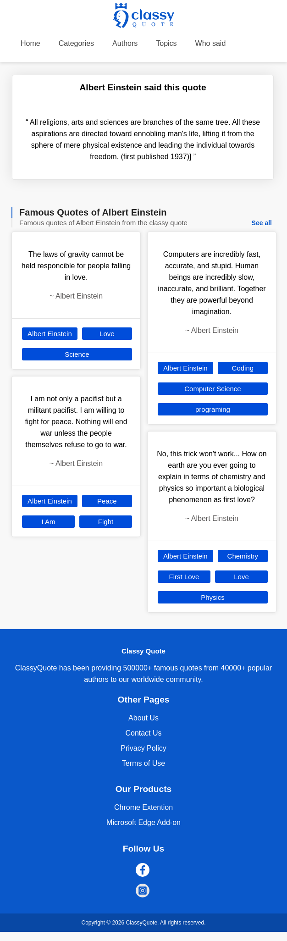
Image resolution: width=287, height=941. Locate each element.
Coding (243, 368)
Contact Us (143, 733)
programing (212, 409)
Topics (166, 43)
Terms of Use (143, 763)
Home (30, 43)
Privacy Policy (143, 748)
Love (107, 334)
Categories (76, 43)
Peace (107, 501)
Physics (213, 597)
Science (77, 354)
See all (262, 223)
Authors (125, 43)
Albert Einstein (50, 334)
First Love (184, 577)
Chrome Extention (143, 807)
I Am (48, 522)
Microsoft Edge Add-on (143, 822)
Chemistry (243, 556)
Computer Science (212, 389)
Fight (105, 522)
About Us (143, 718)
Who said (210, 43)
